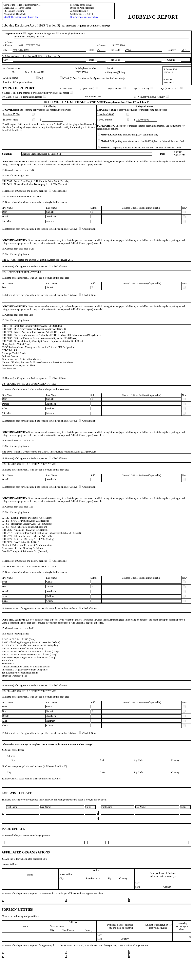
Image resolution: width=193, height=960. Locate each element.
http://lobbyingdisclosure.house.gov (20, 17)
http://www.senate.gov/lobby (84, 17)
